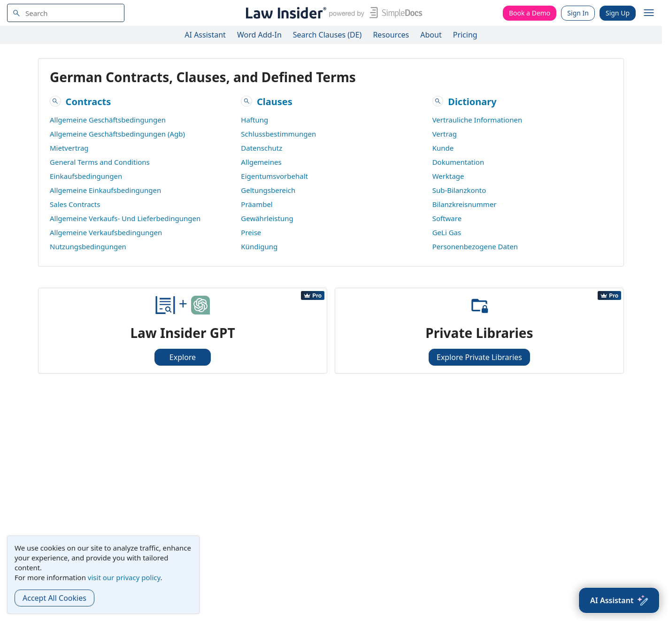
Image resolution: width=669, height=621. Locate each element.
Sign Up (618, 12)
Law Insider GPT (182, 333)
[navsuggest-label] (65, 13)
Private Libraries (479, 333)
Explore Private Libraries (479, 357)
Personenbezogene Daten (475, 246)
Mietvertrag (69, 148)
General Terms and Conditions (100, 162)
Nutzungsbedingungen (88, 246)
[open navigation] (648, 13)
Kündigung (259, 246)
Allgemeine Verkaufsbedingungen (106, 232)
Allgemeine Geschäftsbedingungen (108, 119)
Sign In (578, 12)
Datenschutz (261, 148)
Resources (391, 35)
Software (446, 218)
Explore (182, 357)
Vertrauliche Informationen (477, 119)
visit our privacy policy (124, 577)
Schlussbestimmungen (278, 133)
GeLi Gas (446, 232)
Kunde (443, 148)
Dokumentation (458, 162)
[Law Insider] (332, 13)
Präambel (256, 204)
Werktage (448, 176)
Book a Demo (529, 12)
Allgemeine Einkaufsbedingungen (105, 190)
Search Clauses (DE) (327, 35)
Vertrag (444, 133)
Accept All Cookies (54, 598)
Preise (251, 232)
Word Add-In (259, 35)
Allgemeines (261, 162)
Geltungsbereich (268, 190)
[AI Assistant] (619, 600)
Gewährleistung (267, 218)
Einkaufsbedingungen (86, 176)
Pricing (465, 35)
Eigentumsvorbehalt (274, 176)
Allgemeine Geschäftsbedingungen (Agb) (117, 133)
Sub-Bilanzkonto (459, 190)
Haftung (254, 119)
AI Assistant (205, 35)
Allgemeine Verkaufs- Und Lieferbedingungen (125, 218)
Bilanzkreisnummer (464, 204)
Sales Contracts (75, 204)
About (430, 35)
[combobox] (65, 13)
